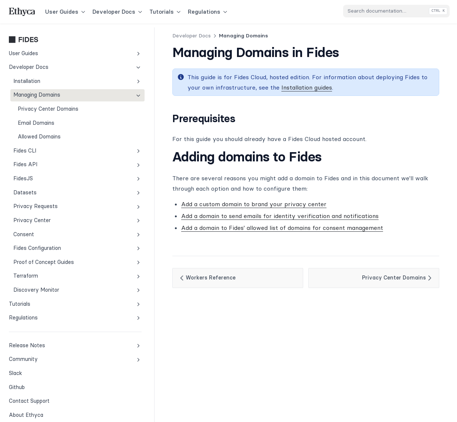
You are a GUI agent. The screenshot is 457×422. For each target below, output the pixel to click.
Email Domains (36, 119)
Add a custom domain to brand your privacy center (205, 204)
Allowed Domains (39, 133)
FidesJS (53, 174)
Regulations (208, 11)
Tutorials (165, 11)
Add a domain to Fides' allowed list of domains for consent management (234, 227)
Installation (53, 77)
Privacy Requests (53, 202)
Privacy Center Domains (48, 105)
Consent (53, 230)
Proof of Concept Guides (53, 258)
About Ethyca (26, 411)
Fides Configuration (53, 244)
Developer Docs (117, 11)
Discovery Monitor (53, 286)
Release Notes (51, 341)
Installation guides (230, 87)
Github (33, 383)
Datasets (53, 188)
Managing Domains (53, 91)
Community (51, 355)
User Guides (66, 11)
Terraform (53, 272)
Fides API (53, 160)
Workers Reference (158, 278)
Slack (33, 369)
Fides (51, 36)
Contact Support (29, 397)
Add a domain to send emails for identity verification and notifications (232, 216)
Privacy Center (53, 216)
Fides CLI (53, 147)
